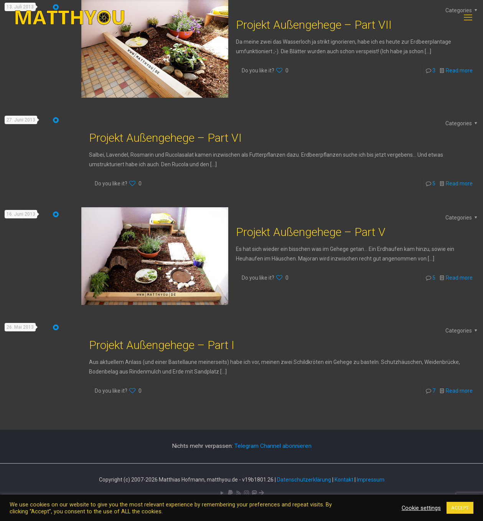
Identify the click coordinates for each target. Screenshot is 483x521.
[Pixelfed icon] (246, 493)
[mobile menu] (468, 17)
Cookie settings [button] (421, 508)
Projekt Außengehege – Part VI (165, 137)
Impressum (370, 480)
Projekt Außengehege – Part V (311, 232)
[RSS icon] (238, 493)
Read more (459, 70)
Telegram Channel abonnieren (273, 445)
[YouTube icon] (222, 493)
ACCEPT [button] (460, 508)
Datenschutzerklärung (304, 480)
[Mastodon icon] (254, 493)
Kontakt (344, 480)
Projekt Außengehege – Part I (161, 345)
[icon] (230, 493)
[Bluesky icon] (261, 493)
